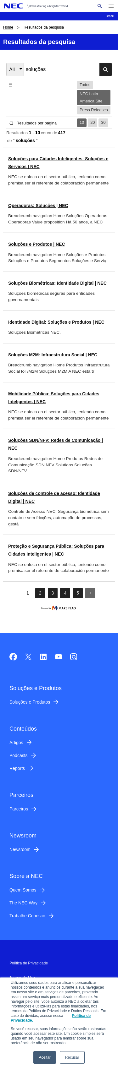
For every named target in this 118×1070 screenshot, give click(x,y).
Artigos (16, 742)
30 (103, 122)
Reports (17, 768)
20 (92, 122)
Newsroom (20, 849)
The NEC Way (23, 902)
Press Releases (94, 109)
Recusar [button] (72, 1057)
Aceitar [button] (44, 1057)
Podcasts (18, 755)
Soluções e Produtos (29, 702)
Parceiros (18, 808)
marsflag (59, 608)
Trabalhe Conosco (27, 915)
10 (82, 122)
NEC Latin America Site (91, 97)
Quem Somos (23, 889)
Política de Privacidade (28, 963)
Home (8, 27)
